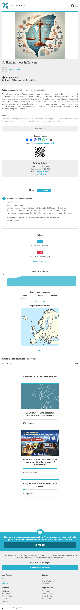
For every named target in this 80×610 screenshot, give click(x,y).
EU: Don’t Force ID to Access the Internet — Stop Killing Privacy (40, 414)
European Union (43, 171)
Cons (40, 253)
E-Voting (45, 583)
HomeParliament (48, 581)
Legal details (47, 596)
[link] (76, 6)
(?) (58, 296)
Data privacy (47, 594)
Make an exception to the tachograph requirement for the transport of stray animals (40, 462)
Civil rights (42, 174)
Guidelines (6, 591)
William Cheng (14, 70)
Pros (40, 241)
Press (4, 581)
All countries (40, 301)
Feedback (6, 583)
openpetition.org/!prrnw (44, 143)
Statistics (37, 350)
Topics (4, 599)
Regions (5, 601)
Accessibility (47, 599)
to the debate (38, 261)
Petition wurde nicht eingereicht (19, 199)
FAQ (43, 579)
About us (5, 579)
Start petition (7, 596)
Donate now (40, 545)
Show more (40, 129)
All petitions (6, 594)
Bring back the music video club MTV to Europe (40, 510)
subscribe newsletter (40, 568)
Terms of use (47, 591)
